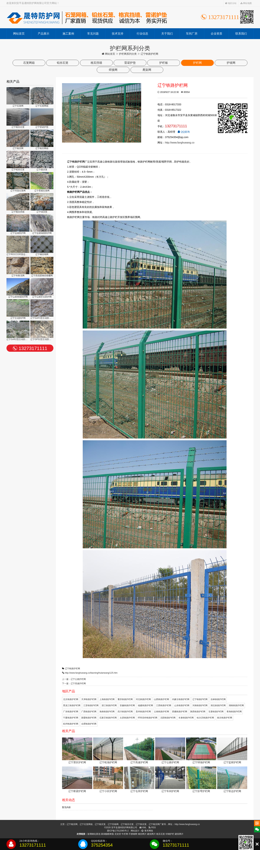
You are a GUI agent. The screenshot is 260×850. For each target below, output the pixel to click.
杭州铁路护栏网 (70, 724)
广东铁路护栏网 (70, 711)
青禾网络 (147, 830)
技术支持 (117, 33)
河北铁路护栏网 (143, 699)
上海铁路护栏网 (107, 699)
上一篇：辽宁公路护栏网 (74, 679)
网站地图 (246, 3)
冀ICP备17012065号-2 (118, 830)
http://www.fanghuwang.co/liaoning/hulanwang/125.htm (91, 673)
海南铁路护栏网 (107, 711)
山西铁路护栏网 (161, 699)
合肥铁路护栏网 (88, 724)
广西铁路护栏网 (88, 711)
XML (143, 827)
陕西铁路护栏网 (197, 711)
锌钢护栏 (170, 834)
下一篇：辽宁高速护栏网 (74, 683)
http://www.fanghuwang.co (179, 142)
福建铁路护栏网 (145, 705)
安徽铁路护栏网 (127, 705)
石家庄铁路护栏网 (108, 717)
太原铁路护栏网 (127, 717)
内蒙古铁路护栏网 (180, 699)
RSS (152, 827)
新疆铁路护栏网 (88, 717)
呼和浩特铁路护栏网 (147, 717)
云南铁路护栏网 (161, 711)
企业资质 (216, 33)
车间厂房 (191, 33)
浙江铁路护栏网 (109, 705)
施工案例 (68, 33)
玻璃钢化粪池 (93, 834)
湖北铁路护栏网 (218, 705)
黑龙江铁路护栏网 (71, 705)
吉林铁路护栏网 (218, 699)
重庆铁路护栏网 (125, 699)
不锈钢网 (133, 834)
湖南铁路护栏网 (236, 705)
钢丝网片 (142, 834)
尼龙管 (118, 834)
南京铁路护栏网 (224, 717)
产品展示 (43, 33)
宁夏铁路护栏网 (70, 717)
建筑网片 (151, 834)
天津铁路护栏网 (88, 699)
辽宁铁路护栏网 (72, 668)
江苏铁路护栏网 (91, 705)
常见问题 (93, 33)
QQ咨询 (183, 131)
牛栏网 (125, 834)
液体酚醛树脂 (107, 834)
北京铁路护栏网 (70, 699)
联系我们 (241, 33)
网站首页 (19, 33)
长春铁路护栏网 (186, 717)
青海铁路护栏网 (234, 711)
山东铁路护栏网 (181, 705)
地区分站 (230, 3)
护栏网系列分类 (128, 53)
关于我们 (167, 33)
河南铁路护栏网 (199, 705)
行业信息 (142, 33)
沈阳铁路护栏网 (167, 717)
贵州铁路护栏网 (143, 711)
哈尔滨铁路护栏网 (205, 717)
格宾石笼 (160, 834)
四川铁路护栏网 (125, 711)
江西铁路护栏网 (163, 705)
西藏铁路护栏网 (179, 711)
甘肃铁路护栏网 (215, 711)
